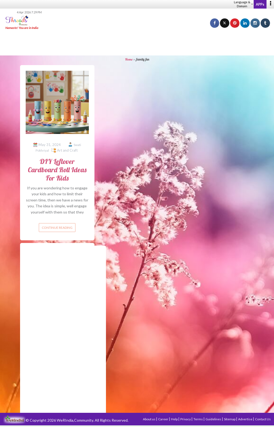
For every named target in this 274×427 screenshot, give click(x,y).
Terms (198, 419)
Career (163, 419)
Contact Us (263, 419)
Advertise (245, 419)
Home (128, 59)
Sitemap (230, 419)
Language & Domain (243, 4)
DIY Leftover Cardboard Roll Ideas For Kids (57, 169)
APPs (260, 4)
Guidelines (214, 419)
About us (149, 419)
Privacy (185, 419)
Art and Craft (67, 150)
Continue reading (57, 228)
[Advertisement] (137, 43)
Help (174, 419)
